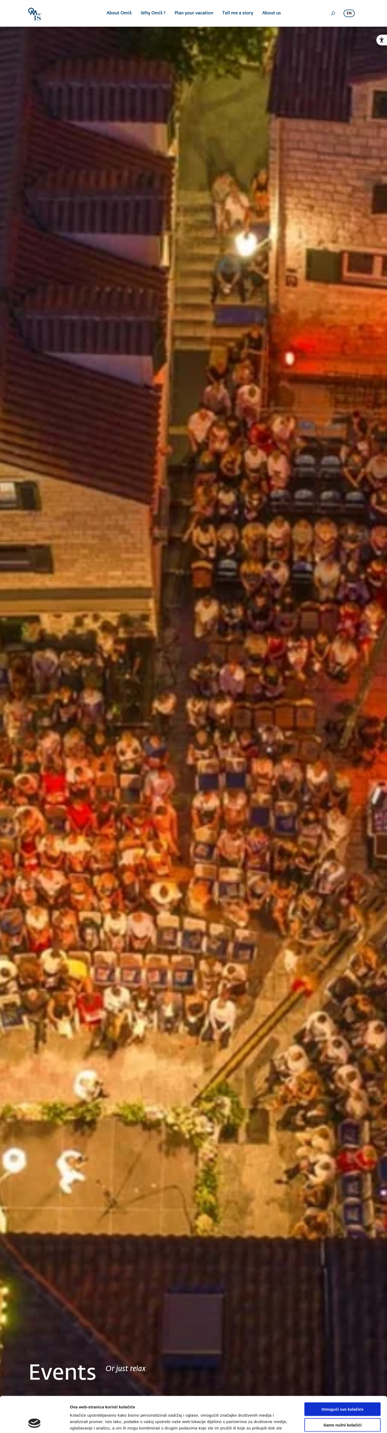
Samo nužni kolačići (342, 1391)
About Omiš (119, 13)
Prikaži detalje (276, 1422)
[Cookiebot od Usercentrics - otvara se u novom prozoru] (34, 1423)
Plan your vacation (194, 13)
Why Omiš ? (153, 13)
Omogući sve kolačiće (342, 1375)
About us (271, 13)
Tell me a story (237, 13)
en (349, 13)
